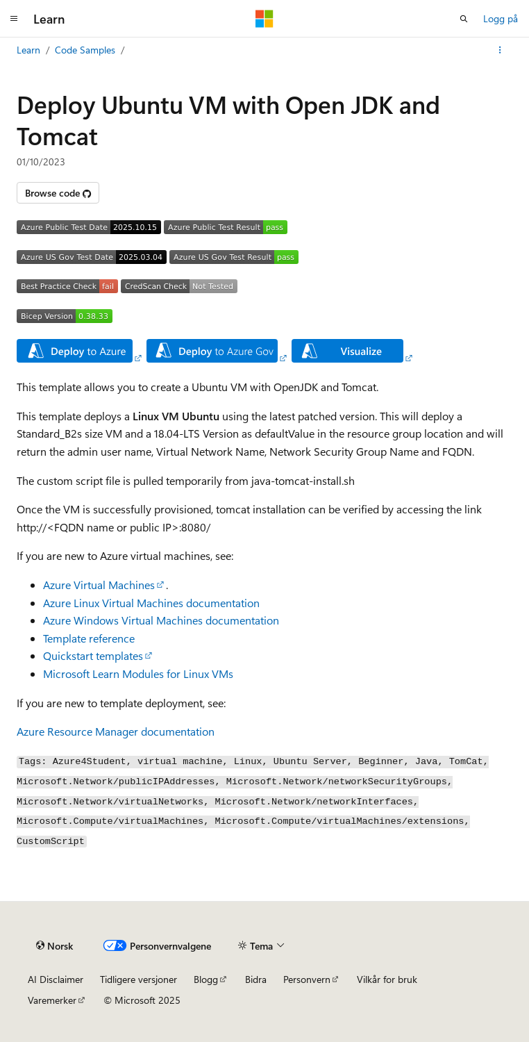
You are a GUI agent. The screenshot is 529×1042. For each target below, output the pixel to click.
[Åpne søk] (464, 18)
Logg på (500, 18)
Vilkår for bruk (387, 979)
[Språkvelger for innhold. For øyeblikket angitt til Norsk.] (54, 946)
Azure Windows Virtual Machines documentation (161, 620)
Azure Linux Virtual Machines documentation (151, 602)
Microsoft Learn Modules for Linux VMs (138, 673)
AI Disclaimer (55, 979)
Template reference (89, 638)
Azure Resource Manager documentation (116, 731)
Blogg (206, 979)
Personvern (306, 979)
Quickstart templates (93, 655)
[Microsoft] (264, 19)
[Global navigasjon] (14, 18)
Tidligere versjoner (138, 979)
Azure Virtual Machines (99, 584)
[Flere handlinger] (500, 50)
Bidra (256, 979)
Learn (28, 49)
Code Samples (85, 49)
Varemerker (52, 1000)
